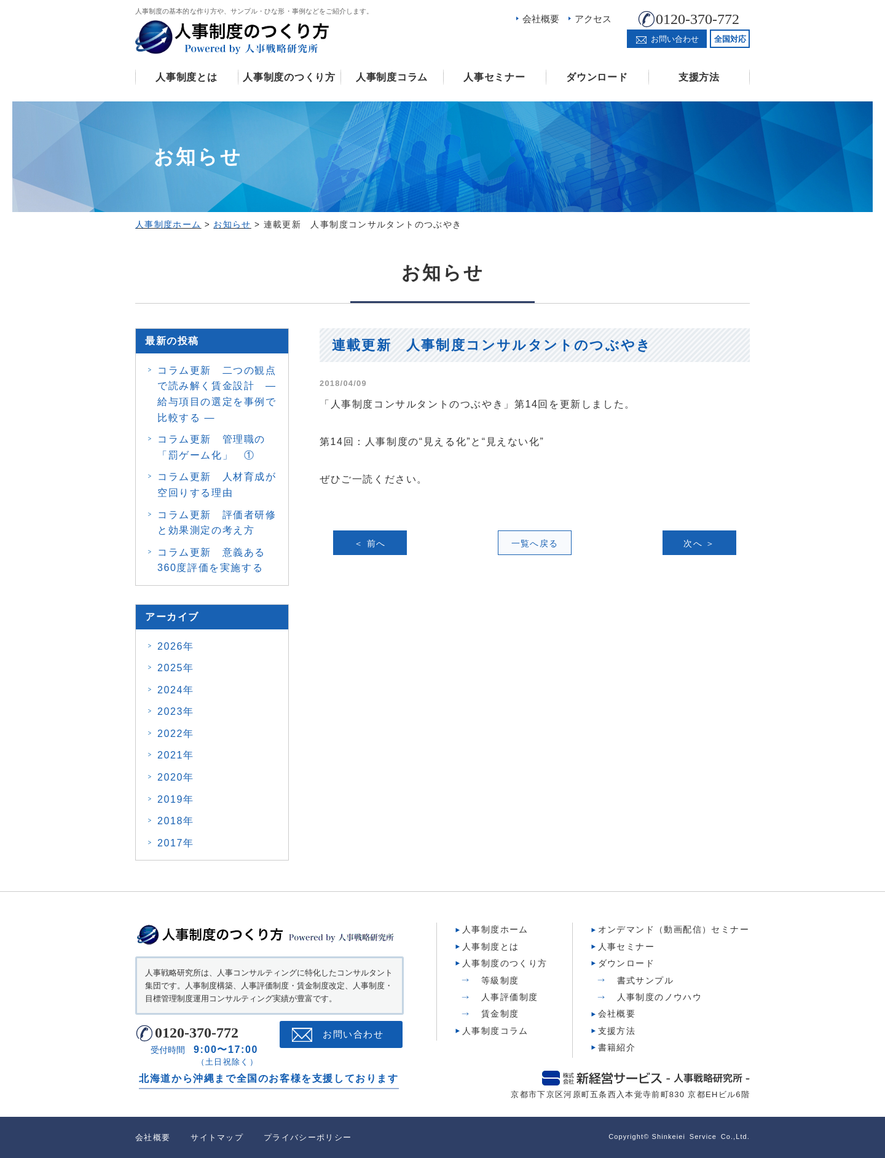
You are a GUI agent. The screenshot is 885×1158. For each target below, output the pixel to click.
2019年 (175, 799)
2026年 (175, 646)
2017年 (175, 843)
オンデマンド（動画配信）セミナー (673, 929)
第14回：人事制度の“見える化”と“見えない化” (432, 441)
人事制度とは (186, 77)
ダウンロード (596, 77)
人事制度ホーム (495, 929)
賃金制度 (500, 1013)
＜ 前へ (370, 543)
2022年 (175, 733)
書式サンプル (645, 980)
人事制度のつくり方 (289, 77)
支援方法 (699, 77)
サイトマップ (217, 1137)
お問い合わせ (353, 1034)
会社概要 (540, 19)
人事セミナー (494, 77)
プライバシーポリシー (308, 1137)
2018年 (175, 821)
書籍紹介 (617, 1047)
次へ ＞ (699, 543)
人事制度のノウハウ (659, 997)
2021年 (175, 755)
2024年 (175, 690)
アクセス (593, 19)
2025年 (175, 668)
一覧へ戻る (535, 543)
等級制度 (500, 980)
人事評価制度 (509, 997)
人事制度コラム (392, 77)
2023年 (175, 711)
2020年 (175, 777)
